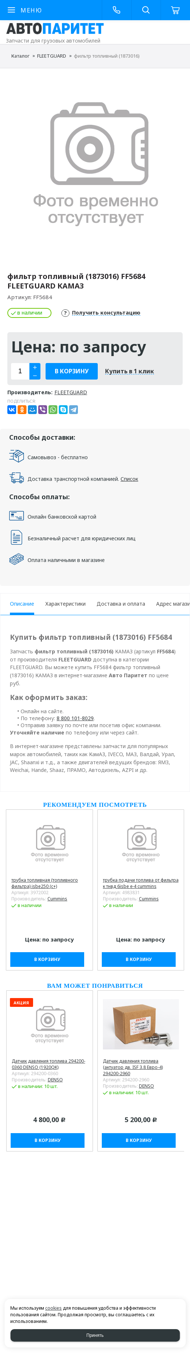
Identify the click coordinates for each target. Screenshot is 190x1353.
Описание (22, 603)
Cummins (57, 899)
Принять (95, 1335)
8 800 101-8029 (75, 718)
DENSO (55, 1080)
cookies (53, 1308)
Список (129, 478)
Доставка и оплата (121, 603)
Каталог (20, 55)
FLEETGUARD (51, 55)
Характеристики (65, 603)
